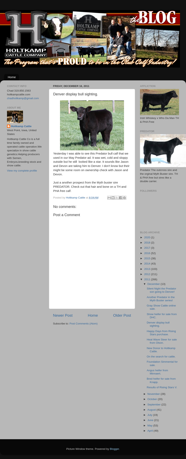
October (152, 399)
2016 (147, 253)
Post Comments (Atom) (84, 323)
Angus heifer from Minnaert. (157, 372)
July (150, 414)
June (150, 420)
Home (12, 77)
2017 (147, 247)
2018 (147, 242)
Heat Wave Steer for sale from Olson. (162, 341)
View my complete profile (22, 170)
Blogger (114, 448)
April (150, 430)
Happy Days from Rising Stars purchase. (161, 333)
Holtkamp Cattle (21, 126)
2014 (147, 263)
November (154, 393)
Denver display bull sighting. (158, 324)
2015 (147, 258)
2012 (147, 274)
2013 (147, 268)
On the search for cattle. (161, 356)
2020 (147, 237)
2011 (147, 279)
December (154, 283)
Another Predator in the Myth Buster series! (161, 299)
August (152, 409)
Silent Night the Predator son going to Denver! (161, 290)
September (154, 404)
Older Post (122, 315)
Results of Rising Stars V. (162, 387)
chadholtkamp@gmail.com (23, 98)
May (150, 425)
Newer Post (63, 315)
